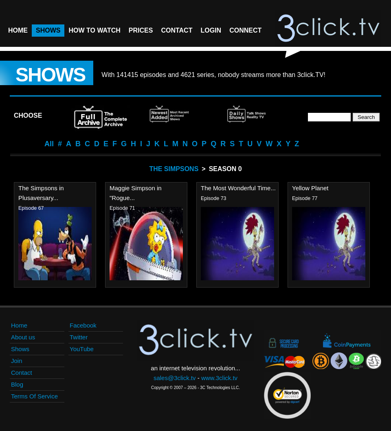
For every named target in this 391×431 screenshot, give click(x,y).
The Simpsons (173, 168)
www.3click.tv (219, 377)
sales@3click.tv (175, 377)
